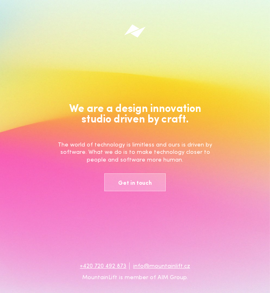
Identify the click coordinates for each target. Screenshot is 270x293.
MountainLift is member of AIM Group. (135, 277)
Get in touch (135, 182)
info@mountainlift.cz (161, 265)
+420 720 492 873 (103, 265)
